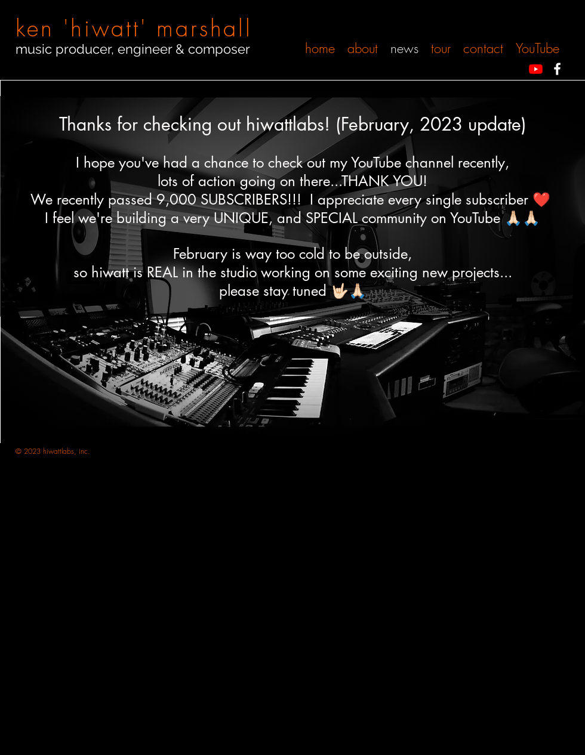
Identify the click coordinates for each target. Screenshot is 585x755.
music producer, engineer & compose (130, 49)
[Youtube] (536, 69)
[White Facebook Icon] (557, 69)
